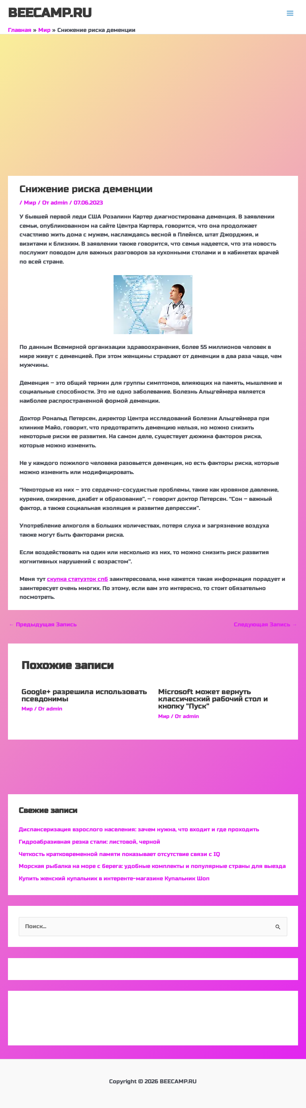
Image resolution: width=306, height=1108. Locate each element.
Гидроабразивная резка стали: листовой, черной (89, 841)
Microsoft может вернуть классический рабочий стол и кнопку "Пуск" (213, 698)
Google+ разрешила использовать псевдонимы (84, 695)
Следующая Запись (265, 624)
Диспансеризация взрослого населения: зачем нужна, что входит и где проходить (139, 829)
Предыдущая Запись (42, 624)
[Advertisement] (153, 94)
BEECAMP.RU (50, 13)
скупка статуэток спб (77, 579)
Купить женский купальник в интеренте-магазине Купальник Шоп (114, 878)
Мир (30, 202)
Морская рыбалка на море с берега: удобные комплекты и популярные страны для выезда (152, 866)
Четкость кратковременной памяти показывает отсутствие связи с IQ (119, 854)
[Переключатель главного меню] (290, 13)
